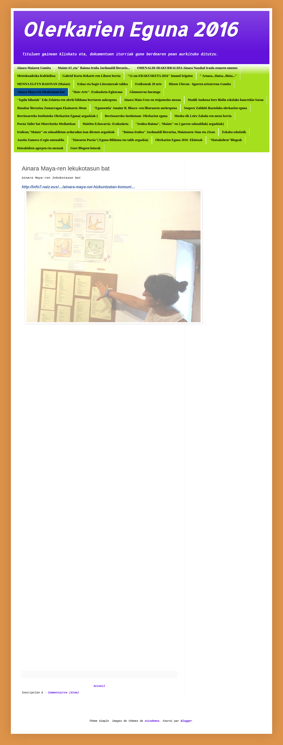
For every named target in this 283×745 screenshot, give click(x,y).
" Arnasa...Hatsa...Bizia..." (218, 76)
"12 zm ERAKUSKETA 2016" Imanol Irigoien (160, 76)
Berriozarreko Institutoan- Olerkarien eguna (136, 116)
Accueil (99, 686)
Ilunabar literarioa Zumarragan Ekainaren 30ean (52, 108)
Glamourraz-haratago (145, 92)
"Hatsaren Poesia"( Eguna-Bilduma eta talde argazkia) (109, 140)
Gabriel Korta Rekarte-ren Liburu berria (92, 76)
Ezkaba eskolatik (234, 132)
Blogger (186, 721)
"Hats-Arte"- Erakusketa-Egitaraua (97, 92)
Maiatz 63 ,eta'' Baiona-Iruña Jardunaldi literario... (94, 68)
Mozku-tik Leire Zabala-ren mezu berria (203, 116)
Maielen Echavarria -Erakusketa (105, 124)
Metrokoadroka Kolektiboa (36, 76)
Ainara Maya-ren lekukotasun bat (41, 92)
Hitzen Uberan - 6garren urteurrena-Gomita (200, 84)
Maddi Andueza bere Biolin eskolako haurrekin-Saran (225, 100)
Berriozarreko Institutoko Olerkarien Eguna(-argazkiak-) (57, 116)
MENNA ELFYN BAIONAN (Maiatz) (43, 84)
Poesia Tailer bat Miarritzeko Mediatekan (46, 124)
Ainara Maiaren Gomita (34, 68)
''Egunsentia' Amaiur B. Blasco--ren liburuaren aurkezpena (135, 108)
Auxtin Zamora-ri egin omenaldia (40, 140)
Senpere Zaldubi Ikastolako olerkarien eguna (215, 108)
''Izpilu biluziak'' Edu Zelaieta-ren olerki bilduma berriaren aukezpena (67, 100)
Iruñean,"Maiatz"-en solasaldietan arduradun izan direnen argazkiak (66, 132)
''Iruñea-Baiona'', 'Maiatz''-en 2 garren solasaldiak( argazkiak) (180, 124)
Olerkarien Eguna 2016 (129, 29)
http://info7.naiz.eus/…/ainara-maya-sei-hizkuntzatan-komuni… (78, 187)
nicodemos (152, 721)
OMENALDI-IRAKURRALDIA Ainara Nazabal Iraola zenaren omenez (187, 68)
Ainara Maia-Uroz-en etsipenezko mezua (152, 100)
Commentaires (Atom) (63, 692)
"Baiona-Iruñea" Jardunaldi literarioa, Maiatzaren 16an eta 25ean (168, 132)
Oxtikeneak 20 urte (148, 84)
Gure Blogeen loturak (85, 148)
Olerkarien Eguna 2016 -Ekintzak (179, 140)
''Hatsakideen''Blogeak (226, 140)
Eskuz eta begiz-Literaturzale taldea (102, 84)
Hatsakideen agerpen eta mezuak (40, 148)
